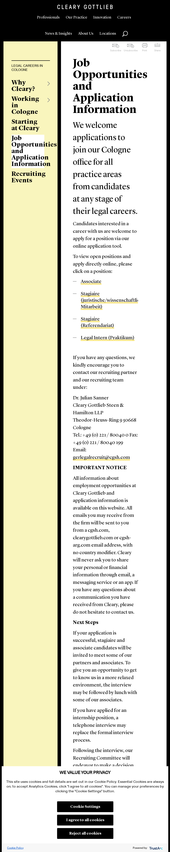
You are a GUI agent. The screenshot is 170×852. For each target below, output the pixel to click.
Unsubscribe (131, 50)
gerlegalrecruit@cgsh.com (101, 457)
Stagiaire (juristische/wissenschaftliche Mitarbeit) (113, 301)
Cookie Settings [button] (85, 807)
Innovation (102, 17)
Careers (124, 17)
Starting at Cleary (25, 125)
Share (157, 50)
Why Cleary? (23, 86)
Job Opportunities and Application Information (27, 151)
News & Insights (58, 34)
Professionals (48, 17)
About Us (85, 34)
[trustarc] (156, 847)
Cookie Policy (15, 847)
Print (144, 50)
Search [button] (125, 34)
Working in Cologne (25, 105)
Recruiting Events (27, 177)
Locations (107, 34)
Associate (91, 281)
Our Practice (76, 17)
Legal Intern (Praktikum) (108, 338)
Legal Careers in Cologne (27, 68)
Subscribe (115, 50)
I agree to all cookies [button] (85, 820)
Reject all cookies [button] (85, 833)
